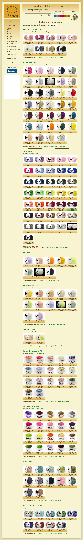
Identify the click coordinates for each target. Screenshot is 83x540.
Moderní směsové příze (13, 49)
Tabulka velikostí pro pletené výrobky (38, 9)
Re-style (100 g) (29, 329)
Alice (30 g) (27, 252)
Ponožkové (10, 45)
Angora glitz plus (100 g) (32, 29)
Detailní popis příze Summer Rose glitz (57, 533)
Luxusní (9, 31)
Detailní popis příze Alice (53, 280)
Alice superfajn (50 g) (31, 285)
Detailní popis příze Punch (62, 247)
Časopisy (12, 62)
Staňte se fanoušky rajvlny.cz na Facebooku (12, 69)
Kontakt (38, 11)
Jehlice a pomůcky (12, 58)
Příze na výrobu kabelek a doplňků (11, 47)
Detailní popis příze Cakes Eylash (56, 456)
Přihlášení (63, 9)
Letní (9, 33)
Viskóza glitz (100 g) (30, 62)
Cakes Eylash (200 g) (31, 406)
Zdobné (9, 36)
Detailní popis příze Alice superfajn (55, 324)
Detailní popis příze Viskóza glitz (56, 146)
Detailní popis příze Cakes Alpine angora (58, 401)
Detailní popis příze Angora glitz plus (57, 57)
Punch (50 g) (28, 151)
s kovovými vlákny (44, 32)
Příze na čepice (11, 43)
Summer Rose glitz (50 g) (32, 505)
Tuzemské (9, 28)
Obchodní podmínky (37, 10)
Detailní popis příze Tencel (54, 500)
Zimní (9, 35)
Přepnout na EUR (71, 9)
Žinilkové (10, 40)
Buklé (9, 38)
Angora (42, 353)
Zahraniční (9, 29)
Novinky (12, 21)
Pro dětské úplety (12, 41)
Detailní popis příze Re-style (54, 346)
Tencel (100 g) (28, 461)
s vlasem (42, 408)
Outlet (9, 51)
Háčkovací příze (12, 54)
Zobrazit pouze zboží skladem (30, 25)
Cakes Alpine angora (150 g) (33, 351)
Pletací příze (12, 25)
